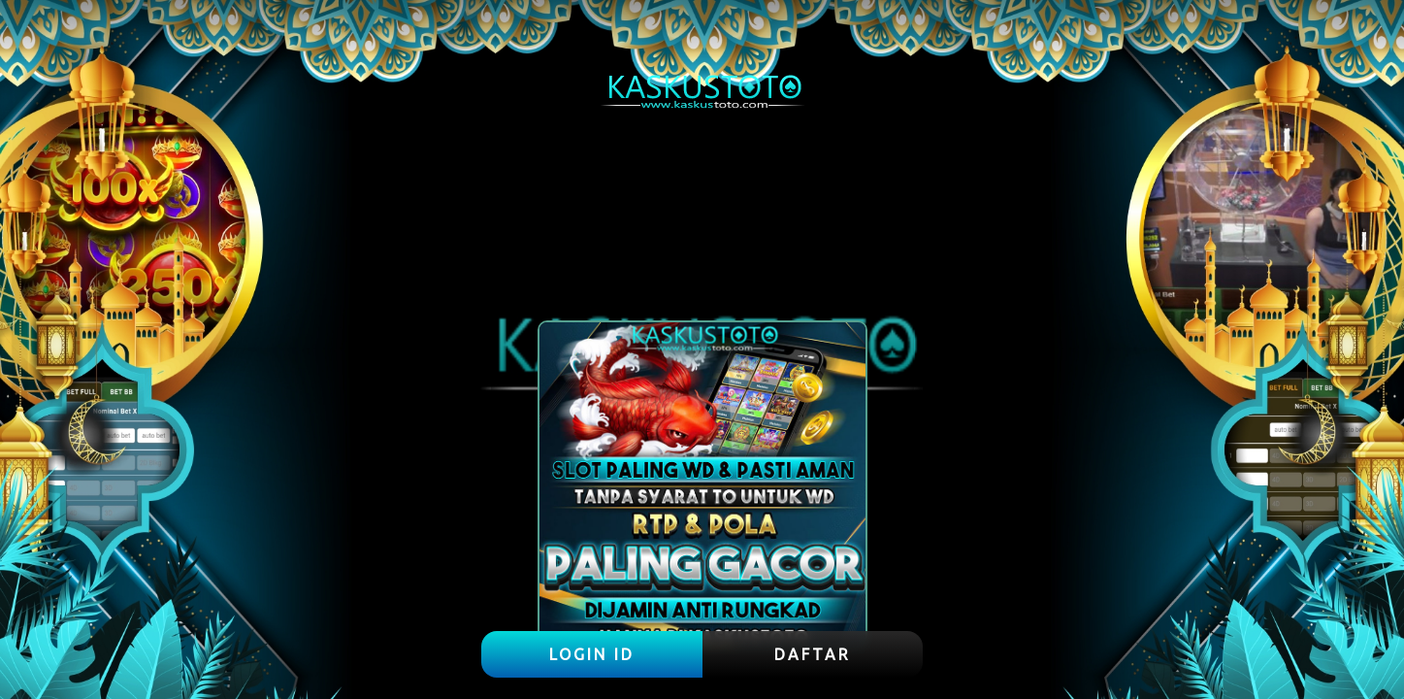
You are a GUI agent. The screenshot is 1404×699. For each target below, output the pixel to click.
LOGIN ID (592, 654)
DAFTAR (812, 654)
